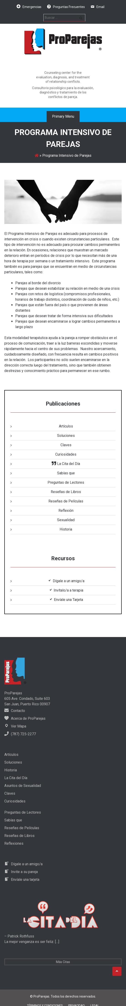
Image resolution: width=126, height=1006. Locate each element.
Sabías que (66, 473)
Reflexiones (13, 843)
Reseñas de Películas (65, 501)
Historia (66, 529)
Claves (65, 445)
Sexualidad (66, 520)
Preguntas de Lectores (66, 482)
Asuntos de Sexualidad (22, 785)
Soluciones (66, 435)
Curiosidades (65, 454)
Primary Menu (63, 116)
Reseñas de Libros (66, 492)
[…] (56, 942)
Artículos (66, 426)
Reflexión (65, 510)
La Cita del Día (15, 778)
